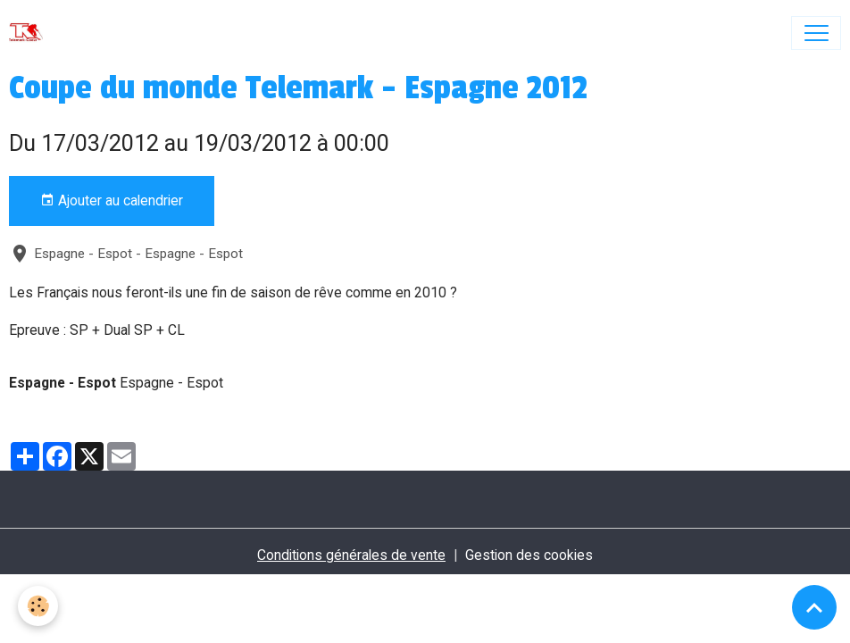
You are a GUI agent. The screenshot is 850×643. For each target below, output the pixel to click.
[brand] (30, 33)
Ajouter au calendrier (111, 201)
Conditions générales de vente (351, 555)
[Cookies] (38, 606)
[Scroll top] (814, 607)
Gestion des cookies (529, 555)
